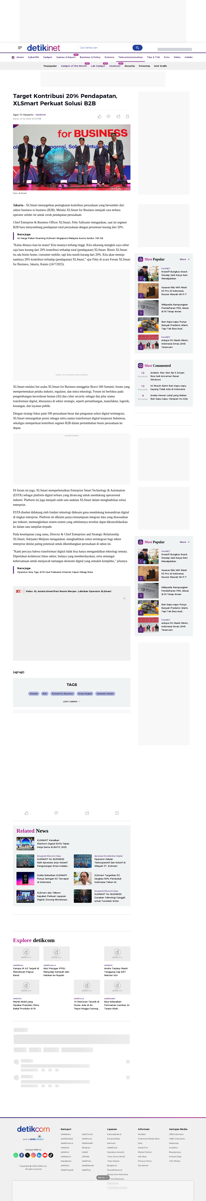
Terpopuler (50, 66)
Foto (167, 57)
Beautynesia (175, 1152)
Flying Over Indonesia (117, 1174)
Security (130, 66)
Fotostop (144, 66)
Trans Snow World (116, 1156)
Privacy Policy (145, 1161)
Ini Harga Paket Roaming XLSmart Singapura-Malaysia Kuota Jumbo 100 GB (60, 238)
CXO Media (174, 1161)
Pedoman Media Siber (149, 1139)
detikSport (66, 1156)
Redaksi (142, 1134)
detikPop (86, 1170)
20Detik (85, 1156)
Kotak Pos (143, 1147)
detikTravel (87, 1134)
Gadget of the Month (75, 64)
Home (20, 57)
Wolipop (86, 1147)
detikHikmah (88, 1165)
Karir (140, 1143)
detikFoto (86, 1161)
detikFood (87, 1139)
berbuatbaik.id (114, 1134)
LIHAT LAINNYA (71, 701)
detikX (85, 1152)
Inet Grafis (160, 66)
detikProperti (67, 1170)
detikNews (66, 1134)
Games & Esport (67, 56)
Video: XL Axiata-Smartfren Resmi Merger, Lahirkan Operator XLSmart (68, 591)
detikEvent (112, 1147)
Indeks (189, 57)
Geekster (116, 64)
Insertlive (173, 1147)
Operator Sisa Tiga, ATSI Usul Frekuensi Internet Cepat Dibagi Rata (55, 572)
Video (177, 57)
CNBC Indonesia (177, 1139)
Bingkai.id (112, 1165)
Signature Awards (115, 1152)
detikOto (65, 1165)
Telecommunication (130, 57)
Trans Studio (113, 1161)
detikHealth (87, 1143)
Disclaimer (143, 1165)
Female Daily (175, 1156)
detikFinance (67, 1143)
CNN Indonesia (176, 1134)
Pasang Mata (113, 1139)
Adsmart (111, 1143)
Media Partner (145, 1152)
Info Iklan (142, 1156)
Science (109, 57)
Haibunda (174, 1143)
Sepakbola (66, 1161)
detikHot (65, 1152)
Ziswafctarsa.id (114, 1170)
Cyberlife (33, 57)
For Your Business (115, 1179)
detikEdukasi (67, 1139)
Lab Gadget (99, 64)
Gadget (47, 57)
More (185, 259)
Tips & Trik (153, 57)
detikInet (65, 1147)
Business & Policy (90, 57)
